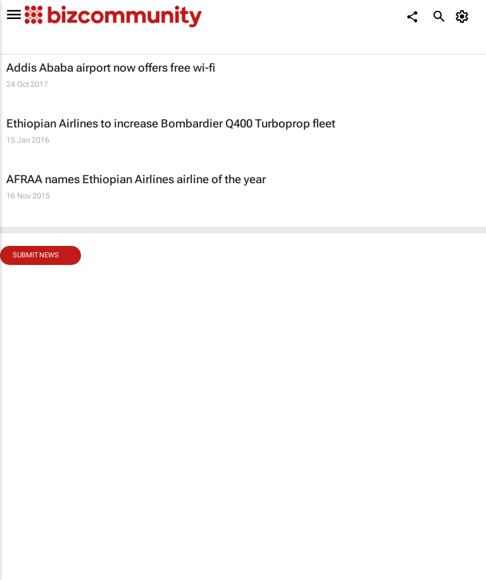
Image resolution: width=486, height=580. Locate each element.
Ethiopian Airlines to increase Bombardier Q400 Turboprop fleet (170, 123)
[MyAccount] (464, 16)
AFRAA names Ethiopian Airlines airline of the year (136, 179)
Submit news (36, 255)
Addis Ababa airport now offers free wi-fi (110, 67)
